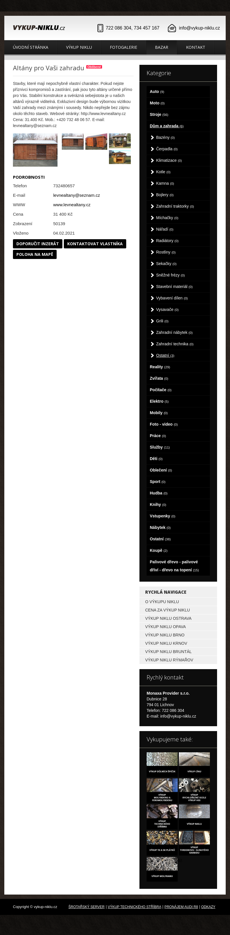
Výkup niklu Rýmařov (169, 660)
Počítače (161, 389)
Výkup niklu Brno (165, 635)
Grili (162, 321)
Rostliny (166, 252)
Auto (157, 91)
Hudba (159, 493)
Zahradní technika (174, 344)
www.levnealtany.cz (72, 204)
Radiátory (167, 240)
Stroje (159, 114)
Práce (158, 435)
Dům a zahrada (167, 126)
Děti (156, 458)
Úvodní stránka (30, 47)
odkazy (208, 907)
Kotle (163, 172)
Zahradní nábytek (174, 332)
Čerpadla (167, 149)
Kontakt (195, 47)
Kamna (165, 183)
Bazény (165, 137)
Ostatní (165, 355)
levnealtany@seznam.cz (76, 195)
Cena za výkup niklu (167, 610)
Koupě (159, 550)
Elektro (159, 401)
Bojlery (165, 194)
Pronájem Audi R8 (181, 907)
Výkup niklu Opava (165, 626)
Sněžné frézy (170, 275)
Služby (160, 447)
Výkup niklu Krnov (166, 643)
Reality (160, 367)
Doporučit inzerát (37, 243)
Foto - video (164, 424)
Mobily (159, 412)
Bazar (161, 47)
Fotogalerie (123, 47)
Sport (158, 481)
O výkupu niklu (162, 601)
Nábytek (160, 527)
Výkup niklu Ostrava (168, 618)
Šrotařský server (86, 907)
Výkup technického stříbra (134, 907)
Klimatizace (169, 160)
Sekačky (166, 263)
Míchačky (167, 217)
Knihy (158, 504)
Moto (157, 103)
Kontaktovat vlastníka (95, 243)
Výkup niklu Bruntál (168, 651)
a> (180, 860)
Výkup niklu (79, 47)
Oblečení (161, 470)
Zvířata (159, 378)
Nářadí (164, 229)
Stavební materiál (174, 286)
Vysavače (167, 309)
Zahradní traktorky (175, 206)
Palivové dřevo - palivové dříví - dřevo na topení (174, 566)
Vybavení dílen (172, 298)
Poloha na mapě (34, 254)
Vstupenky (162, 516)
